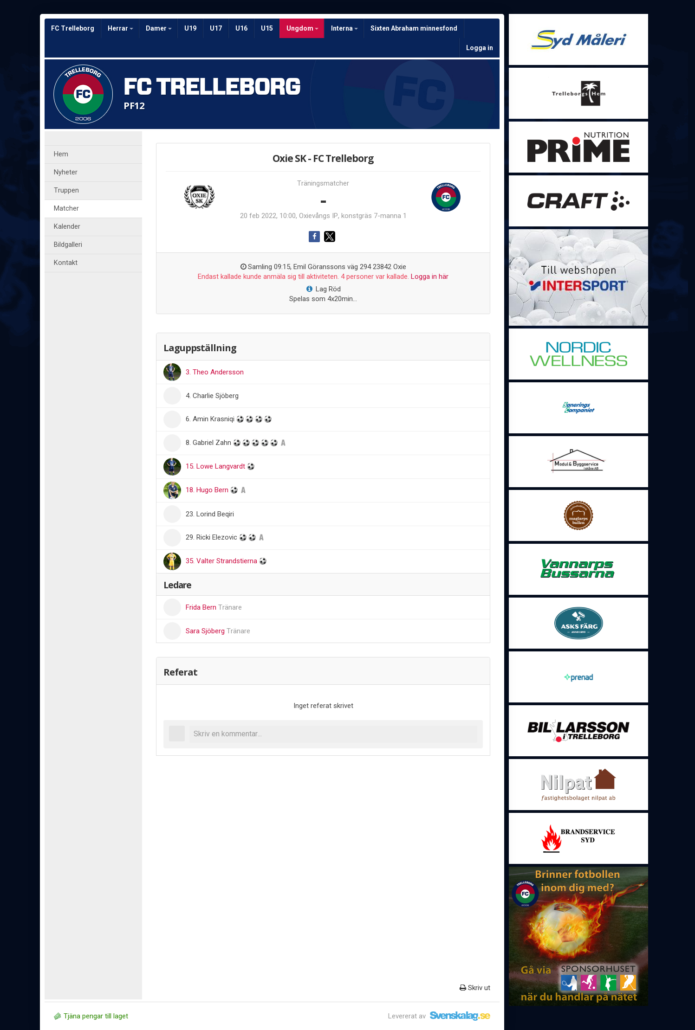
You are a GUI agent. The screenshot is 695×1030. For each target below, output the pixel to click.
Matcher (66, 208)
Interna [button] (344, 28)
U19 (190, 28)
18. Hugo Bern (208, 490)
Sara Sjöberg (218, 631)
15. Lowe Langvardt (216, 466)
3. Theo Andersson (215, 372)
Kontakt (66, 263)
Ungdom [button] (302, 28)
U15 (267, 28)
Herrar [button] (120, 28)
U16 (241, 28)
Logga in (479, 48)
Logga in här (429, 276)
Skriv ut (475, 988)
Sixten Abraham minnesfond (413, 28)
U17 (216, 28)
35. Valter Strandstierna (222, 561)
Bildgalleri (68, 245)
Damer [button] (159, 28)
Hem (61, 154)
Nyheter (66, 172)
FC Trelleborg (72, 28)
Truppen (66, 190)
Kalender (67, 227)
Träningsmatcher (323, 183)
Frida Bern (214, 607)
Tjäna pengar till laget (91, 1016)
